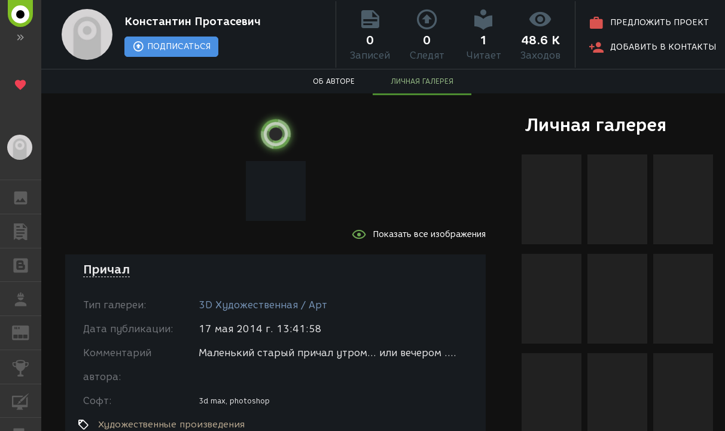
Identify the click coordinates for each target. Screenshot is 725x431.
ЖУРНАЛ (26, 331)
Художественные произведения (171, 424)
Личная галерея (595, 124)
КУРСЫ (26, 400)
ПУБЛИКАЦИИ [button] (26, 231)
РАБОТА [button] (26, 298)
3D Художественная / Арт (263, 305)
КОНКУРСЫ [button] (26, 367)
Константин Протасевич (192, 21)
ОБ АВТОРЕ (334, 81)
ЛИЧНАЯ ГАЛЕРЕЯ (422, 81)
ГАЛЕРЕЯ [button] (26, 197)
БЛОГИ (26, 264)
